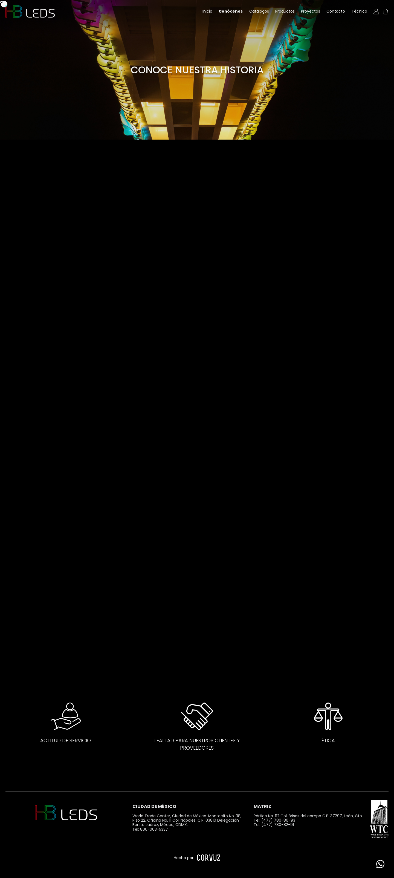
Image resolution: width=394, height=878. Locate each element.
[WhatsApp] (380, 864)
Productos (285, 11)
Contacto (335, 11)
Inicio (207, 11)
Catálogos (259, 11)
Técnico (359, 11)
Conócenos (231, 11)
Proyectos (310, 11)
